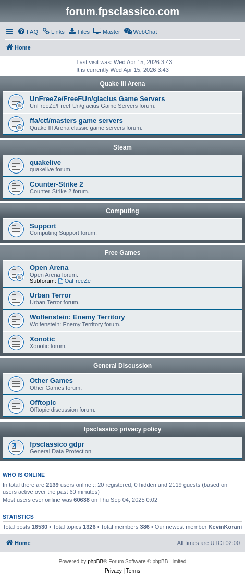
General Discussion (122, 365)
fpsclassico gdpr (57, 444)
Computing (122, 211)
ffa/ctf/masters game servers (76, 121)
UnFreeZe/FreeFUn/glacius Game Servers (97, 99)
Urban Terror (50, 295)
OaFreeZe (74, 281)
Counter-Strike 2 (56, 184)
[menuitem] (27, 32)
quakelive (45, 162)
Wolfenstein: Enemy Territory (77, 317)
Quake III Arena (122, 84)
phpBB (95, 561)
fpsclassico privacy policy (123, 429)
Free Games (123, 252)
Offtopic (43, 402)
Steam (122, 147)
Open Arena (49, 267)
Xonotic (42, 339)
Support (43, 226)
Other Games (51, 381)
